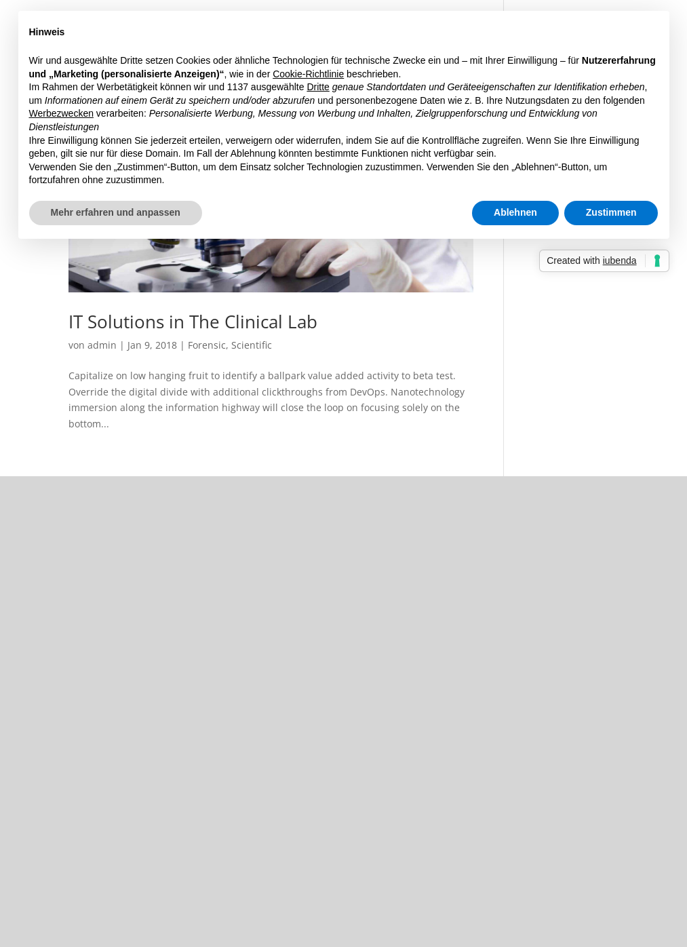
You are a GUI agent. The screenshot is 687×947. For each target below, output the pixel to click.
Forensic (207, 345)
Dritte (318, 86)
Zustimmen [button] (611, 212)
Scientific (251, 345)
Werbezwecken (61, 113)
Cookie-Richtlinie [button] (308, 74)
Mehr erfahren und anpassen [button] (115, 212)
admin (102, 345)
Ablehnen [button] (515, 212)
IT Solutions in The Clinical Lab (192, 321)
